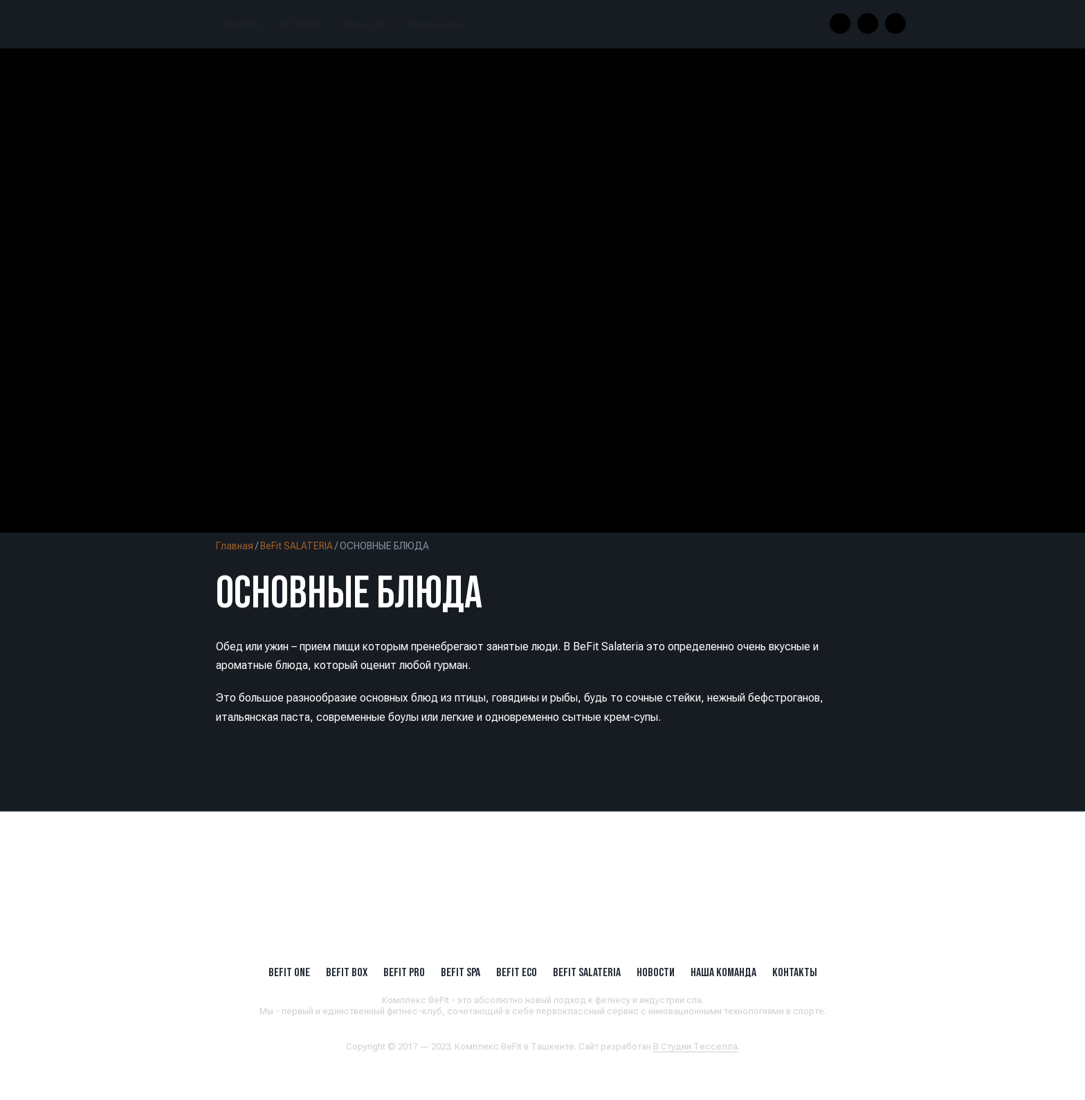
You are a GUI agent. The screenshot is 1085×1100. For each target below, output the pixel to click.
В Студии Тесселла (695, 1046)
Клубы (243, 23)
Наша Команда (723, 972)
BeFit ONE (289, 972)
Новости (363, 23)
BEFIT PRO (404, 972)
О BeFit (300, 23)
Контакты (434, 23)
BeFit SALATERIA (296, 545)
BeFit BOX (346, 972)
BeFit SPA (460, 972)
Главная (234, 545)
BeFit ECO (516, 972)
